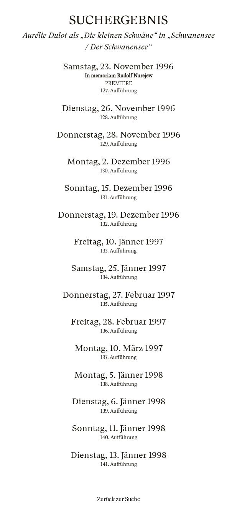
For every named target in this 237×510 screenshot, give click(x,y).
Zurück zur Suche (118, 499)
